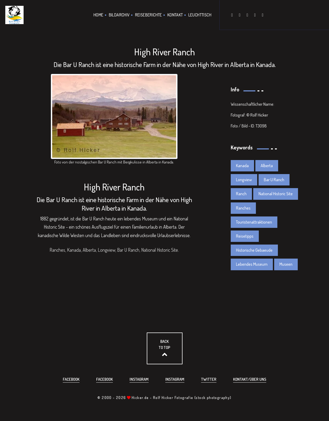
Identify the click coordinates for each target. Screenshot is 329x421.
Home (99, 14)
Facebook (71, 379)
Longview (244, 179)
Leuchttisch (199, 14)
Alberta (267, 165)
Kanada (242, 165)
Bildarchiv (119, 14)
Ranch (241, 194)
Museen (285, 264)
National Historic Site (276, 194)
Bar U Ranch (274, 179)
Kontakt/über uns (249, 379)
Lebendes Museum (252, 264)
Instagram (139, 379)
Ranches (243, 208)
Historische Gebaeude (254, 250)
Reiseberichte (148, 14)
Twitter (208, 379)
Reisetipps (245, 236)
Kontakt (175, 14)
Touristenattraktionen (254, 222)
